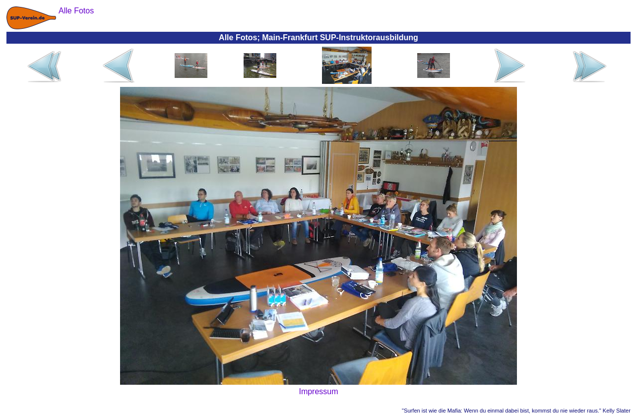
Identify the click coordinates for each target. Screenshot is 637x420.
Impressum (318, 391)
